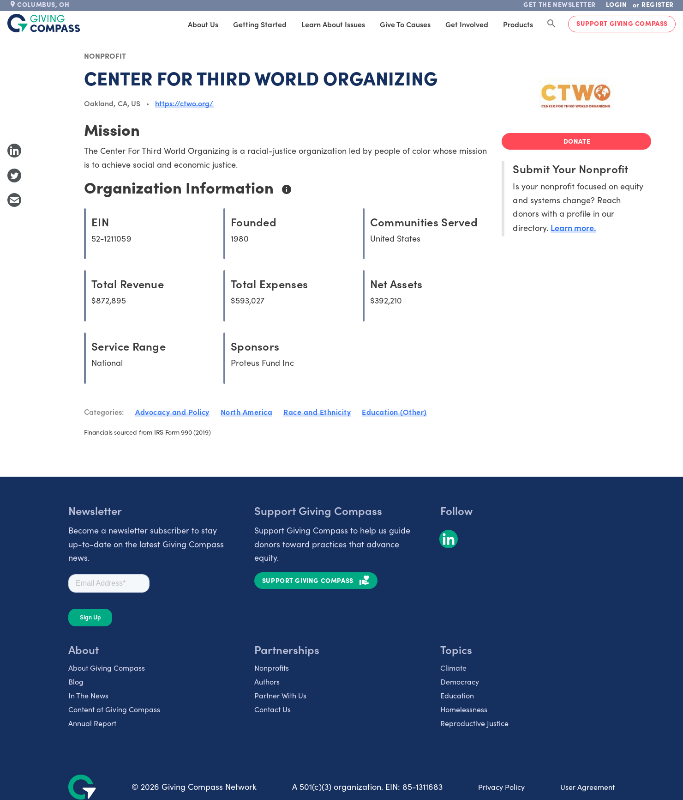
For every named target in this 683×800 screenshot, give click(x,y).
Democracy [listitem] (459, 681)
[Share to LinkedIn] (14, 151)
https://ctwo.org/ (184, 103)
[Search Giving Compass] (551, 24)
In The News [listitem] (88, 695)
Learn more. (573, 227)
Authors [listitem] (267, 681)
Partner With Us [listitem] (280, 695)
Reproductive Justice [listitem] (474, 723)
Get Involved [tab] (466, 24)
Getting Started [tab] (260, 24)
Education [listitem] (457, 695)
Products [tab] (518, 24)
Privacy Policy (501, 787)
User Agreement (587, 787)
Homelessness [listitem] (463, 709)
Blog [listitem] (76, 681)
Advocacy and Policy (172, 411)
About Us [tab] (203, 24)
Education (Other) (394, 411)
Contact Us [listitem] (272, 709)
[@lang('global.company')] (43, 23)
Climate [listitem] (453, 668)
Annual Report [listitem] (92, 723)
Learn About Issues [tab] (333, 24)
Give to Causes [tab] (405, 24)
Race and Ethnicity (317, 411)
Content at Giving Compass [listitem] (114, 709)
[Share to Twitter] (14, 175)
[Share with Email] (14, 200)
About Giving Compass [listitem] (106, 668)
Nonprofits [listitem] (271, 668)
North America (247, 411)
